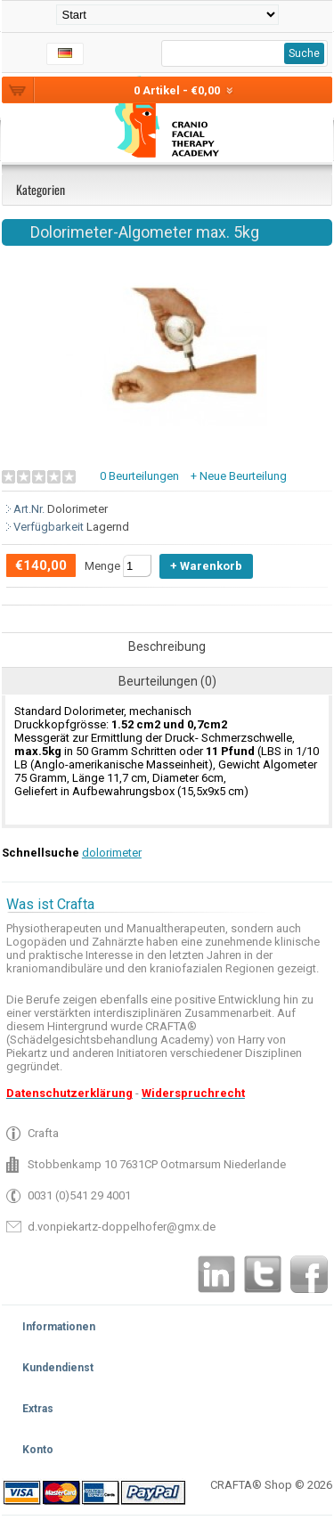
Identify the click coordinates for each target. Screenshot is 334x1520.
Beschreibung (167, 646)
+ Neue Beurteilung (239, 476)
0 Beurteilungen (139, 476)
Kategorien (40, 189)
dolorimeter (112, 852)
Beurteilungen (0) (167, 681)
